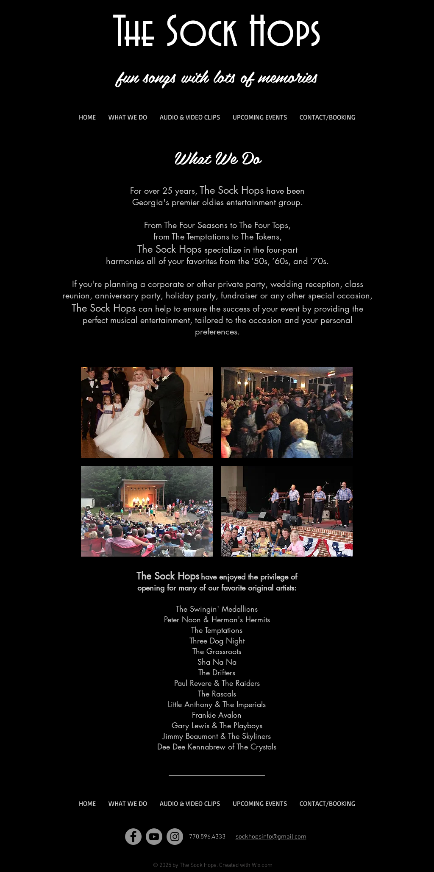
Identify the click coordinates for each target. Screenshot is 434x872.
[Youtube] (154, 836)
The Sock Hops (217, 33)
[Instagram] (175, 836)
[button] (147, 412)
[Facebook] (133, 836)
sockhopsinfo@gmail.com (271, 837)
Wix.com (262, 865)
